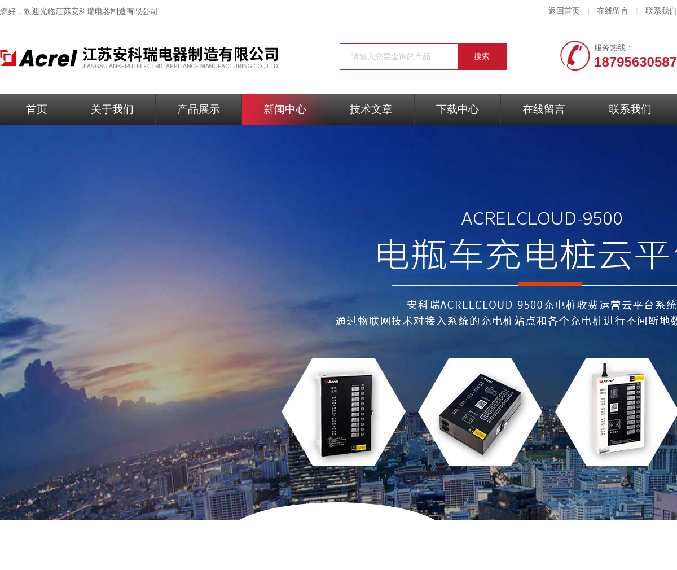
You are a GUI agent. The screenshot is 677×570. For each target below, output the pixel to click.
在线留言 (612, 11)
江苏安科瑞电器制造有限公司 (106, 11)
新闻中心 (284, 109)
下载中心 (457, 109)
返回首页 (564, 11)
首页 (36, 109)
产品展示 (198, 109)
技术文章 (371, 109)
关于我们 (112, 109)
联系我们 (661, 11)
